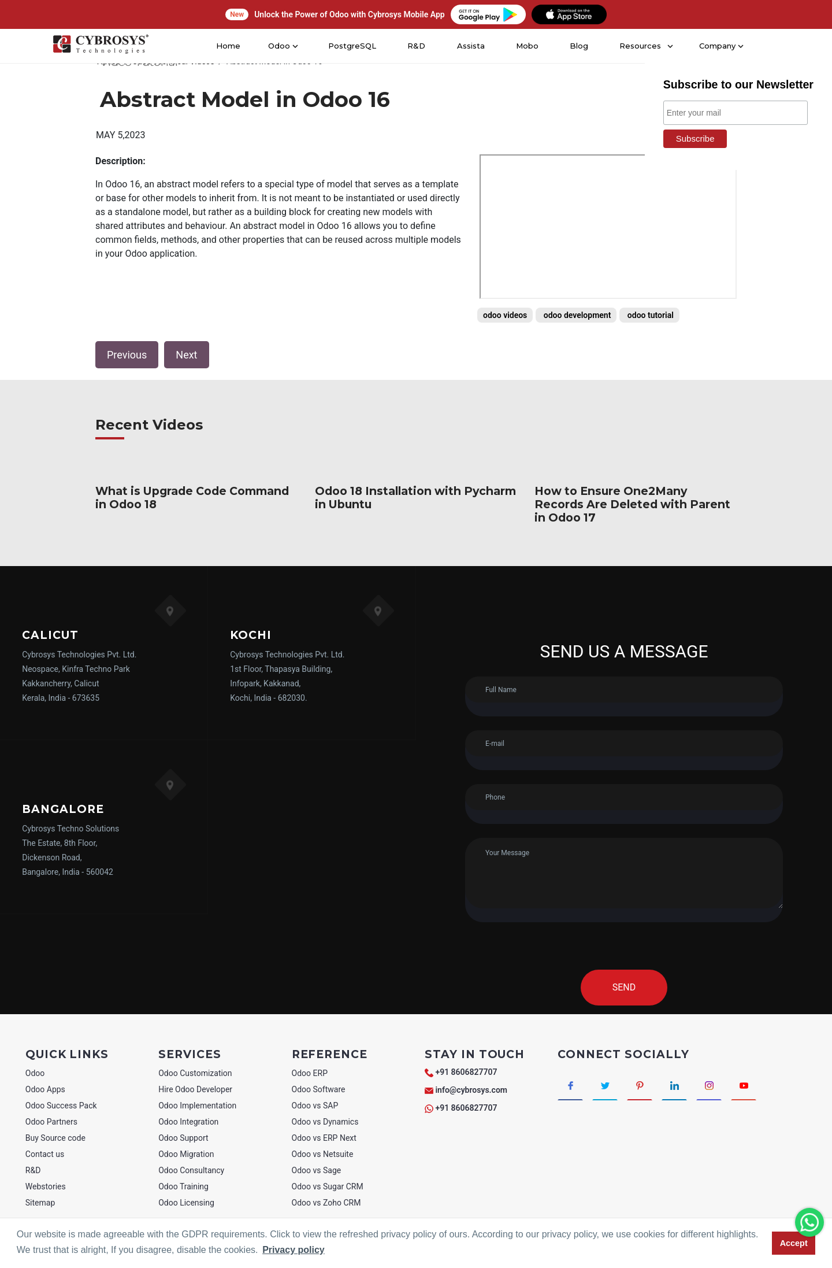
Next (186, 355)
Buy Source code (55, 1138)
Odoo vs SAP (315, 1105)
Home (232, 46)
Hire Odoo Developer (195, 1089)
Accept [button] (794, 1243)
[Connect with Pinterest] (649, 1087)
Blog (577, 46)
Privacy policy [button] (293, 1250)
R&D (415, 46)
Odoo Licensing (186, 1202)
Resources (637, 46)
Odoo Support (183, 1138)
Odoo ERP (310, 1073)
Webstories (45, 1186)
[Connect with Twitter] (611, 1087)
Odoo (35, 1073)
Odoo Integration (188, 1121)
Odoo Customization (195, 1073)
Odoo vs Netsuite (323, 1154)
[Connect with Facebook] (572, 1087)
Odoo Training (183, 1186)
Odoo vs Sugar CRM (327, 1186)
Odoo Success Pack (61, 1105)
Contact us (44, 1154)
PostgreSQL (352, 46)
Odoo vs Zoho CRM (326, 1202)
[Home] (99, 46)
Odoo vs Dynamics (325, 1121)
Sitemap (40, 1202)
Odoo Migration (186, 1154)
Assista (470, 46)
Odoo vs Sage (316, 1170)
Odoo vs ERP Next (324, 1138)
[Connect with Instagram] (727, 1087)
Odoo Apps (45, 1089)
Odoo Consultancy (191, 1170)
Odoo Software (319, 1089)
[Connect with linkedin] (688, 1087)
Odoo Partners (51, 1121)
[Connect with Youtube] (766, 1087)
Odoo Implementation (197, 1105)
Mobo (526, 46)
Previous (127, 355)
